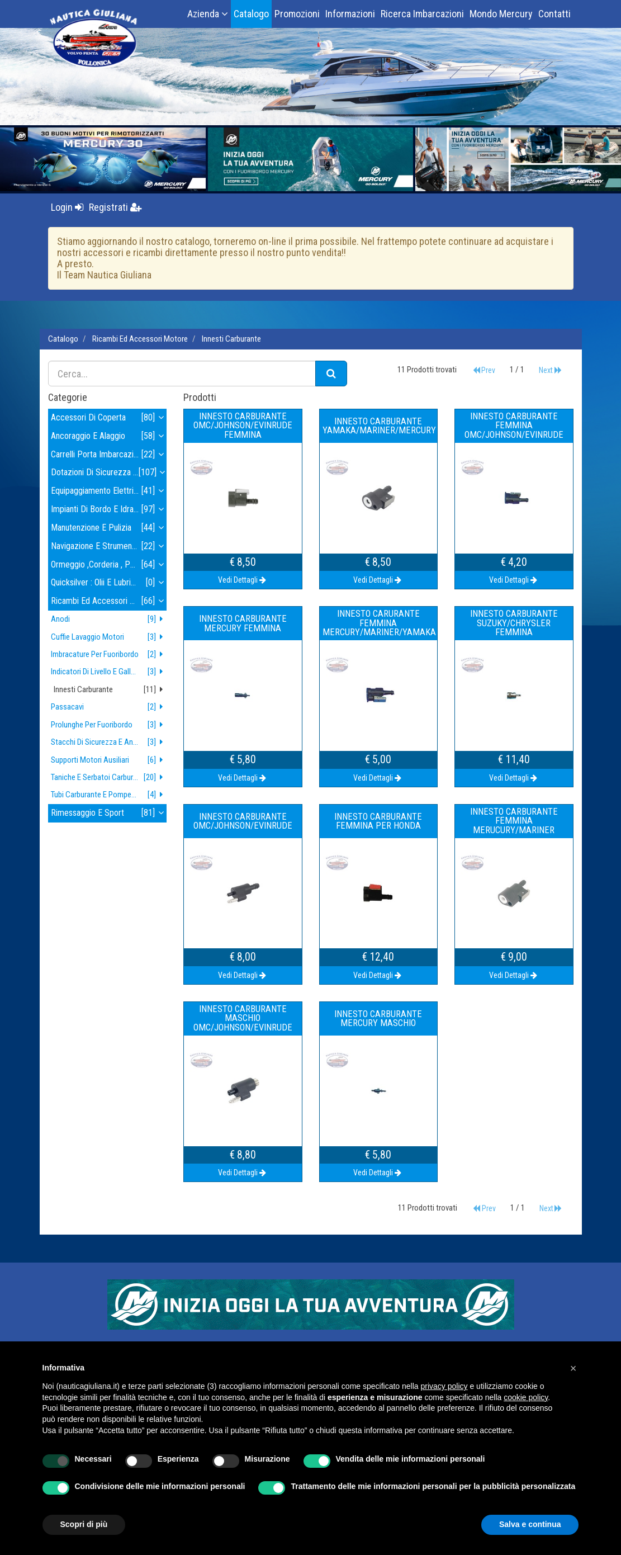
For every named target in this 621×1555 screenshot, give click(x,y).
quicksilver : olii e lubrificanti (109, 582)
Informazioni (350, 14)
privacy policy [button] (444, 1386)
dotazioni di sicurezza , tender (109, 472)
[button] (573, 1368)
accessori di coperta (109, 418)
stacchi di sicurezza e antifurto (109, 742)
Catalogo (251, 14)
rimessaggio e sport (109, 813)
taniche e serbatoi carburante (109, 777)
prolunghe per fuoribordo (109, 725)
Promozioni (297, 14)
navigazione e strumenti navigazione (109, 546)
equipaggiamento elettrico (109, 491)
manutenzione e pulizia (109, 528)
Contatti (554, 14)
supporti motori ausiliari (109, 760)
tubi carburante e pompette (109, 795)
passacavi (109, 707)
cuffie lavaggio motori (109, 637)
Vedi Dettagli (243, 579)
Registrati (115, 207)
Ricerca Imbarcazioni (422, 14)
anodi (109, 619)
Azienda (207, 14)
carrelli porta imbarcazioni (109, 454)
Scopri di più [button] (84, 1524)
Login (67, 207)
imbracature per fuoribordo (109, 654)
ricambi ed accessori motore (140, 339)
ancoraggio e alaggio (109, 436)
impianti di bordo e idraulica (109, 509)
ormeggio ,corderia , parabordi (109, 565)
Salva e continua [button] (530, 1524)
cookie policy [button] (526, 1397)
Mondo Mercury (501, 14)
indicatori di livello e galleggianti (109, 672)
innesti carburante (231, 339)
